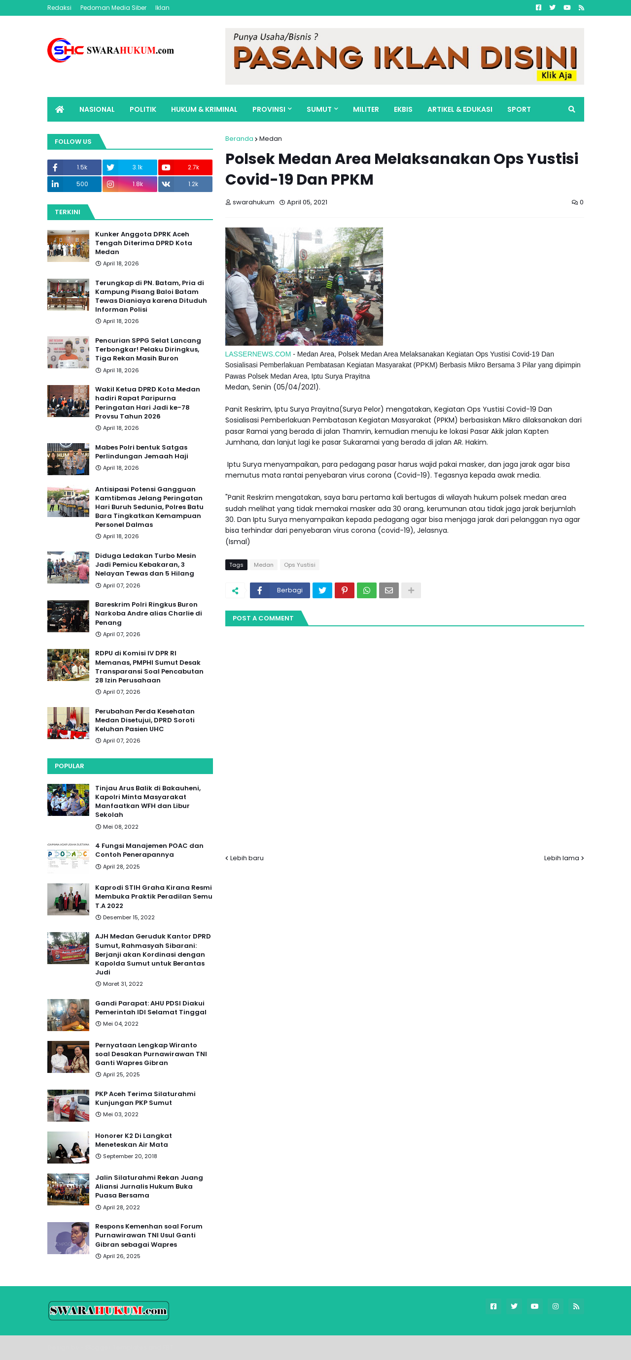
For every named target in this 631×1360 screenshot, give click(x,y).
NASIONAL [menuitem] (97, 109)
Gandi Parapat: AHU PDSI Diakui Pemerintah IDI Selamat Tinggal (151, 1008)
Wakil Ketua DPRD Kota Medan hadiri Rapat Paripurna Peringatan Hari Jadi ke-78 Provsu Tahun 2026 (147, 403)
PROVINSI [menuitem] (268, 109)
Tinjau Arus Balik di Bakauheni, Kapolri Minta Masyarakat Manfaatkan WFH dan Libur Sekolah (148, 802)
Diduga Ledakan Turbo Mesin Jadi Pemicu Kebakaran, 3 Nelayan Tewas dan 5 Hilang (145, 564)
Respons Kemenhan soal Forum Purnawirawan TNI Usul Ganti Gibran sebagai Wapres (149, 1235)
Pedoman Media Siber (113, 7)
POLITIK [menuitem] (143, 109)
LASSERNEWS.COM (258, 354)
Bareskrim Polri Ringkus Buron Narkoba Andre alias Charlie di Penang (148, 613)
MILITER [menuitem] (366, 109)
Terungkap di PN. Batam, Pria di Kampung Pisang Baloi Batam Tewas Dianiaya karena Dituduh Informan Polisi (151, 297)
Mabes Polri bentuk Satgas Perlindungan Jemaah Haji (141, 452)
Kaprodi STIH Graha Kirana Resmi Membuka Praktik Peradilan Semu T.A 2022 (153, 896)
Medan (270, 138)
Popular (69, 766)
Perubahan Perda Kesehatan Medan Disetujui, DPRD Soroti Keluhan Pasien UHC (145, 720)
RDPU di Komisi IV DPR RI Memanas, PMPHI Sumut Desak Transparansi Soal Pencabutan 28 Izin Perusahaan (149, 667)
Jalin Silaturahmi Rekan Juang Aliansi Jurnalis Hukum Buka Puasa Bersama (149, 1186)
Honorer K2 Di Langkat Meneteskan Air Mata (133, 1140)
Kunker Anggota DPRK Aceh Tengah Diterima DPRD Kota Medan (143, 243)
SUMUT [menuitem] (319, 109)
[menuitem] (59, 109)
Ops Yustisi (300, 565)
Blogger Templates (116, 1347)
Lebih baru (247, 858)
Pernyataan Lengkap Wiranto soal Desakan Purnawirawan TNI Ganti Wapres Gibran (151, 1054)
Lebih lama (561, 858)
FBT (168, 1347)
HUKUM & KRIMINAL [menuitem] (204, 109)
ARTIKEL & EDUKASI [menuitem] (459, 109)
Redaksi (59, 7)
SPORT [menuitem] (519, 109)
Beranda (239, 138)
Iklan (162, 7)
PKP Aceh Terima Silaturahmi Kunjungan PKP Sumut (145, 1098)
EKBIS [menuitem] (403, 109)
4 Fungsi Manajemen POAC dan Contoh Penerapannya (149, 850)
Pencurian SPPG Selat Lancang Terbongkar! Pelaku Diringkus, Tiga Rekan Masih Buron (148, 349)
